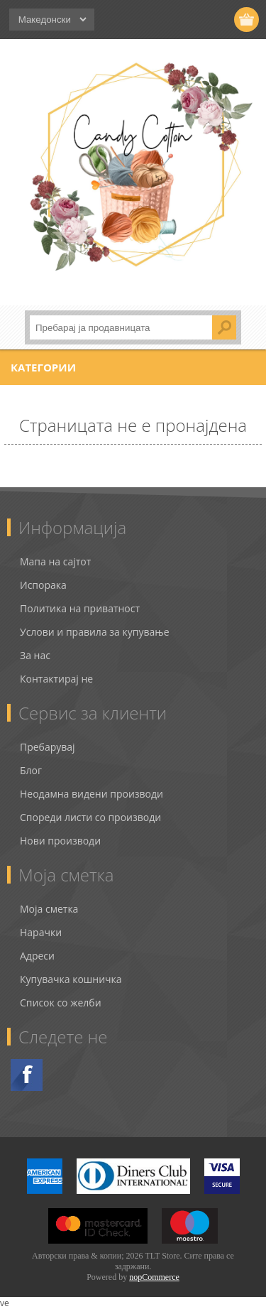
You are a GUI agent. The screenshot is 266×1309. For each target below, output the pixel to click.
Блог (31, 770)
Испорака (43, 585)
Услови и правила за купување (95, 632)
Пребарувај (47, 747)
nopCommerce (154, 1277)
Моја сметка (49, 909)
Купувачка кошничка (71, 979)
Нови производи (60, 840)
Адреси (37, 955)
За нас (35, 655)
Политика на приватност (80, 608)
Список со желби (60, 1002)
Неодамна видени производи (91, 793)
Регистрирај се (165, 19)
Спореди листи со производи (90, 817)
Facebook (27, 1075)
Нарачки (41, 932)
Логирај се (192, 19)
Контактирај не (56, 678)
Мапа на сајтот (55, 561)
